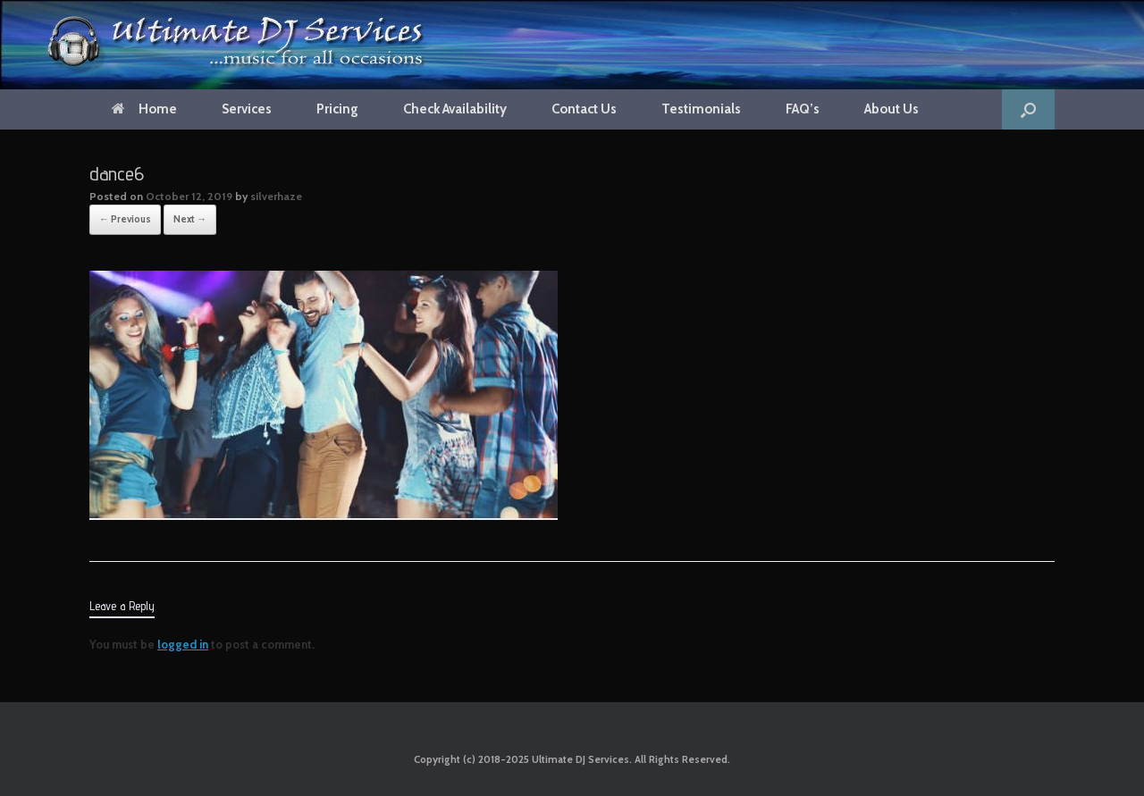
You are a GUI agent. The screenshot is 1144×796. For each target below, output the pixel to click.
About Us (891, 109)
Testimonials (701, 109)
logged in (182, 644)
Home (144, 109)
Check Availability (455, 109)
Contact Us (584, 109)
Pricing (337, 109)
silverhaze (276, 196)
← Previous (125, 219)
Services (247, 109)
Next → (189, 219)
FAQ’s (803, 109)
